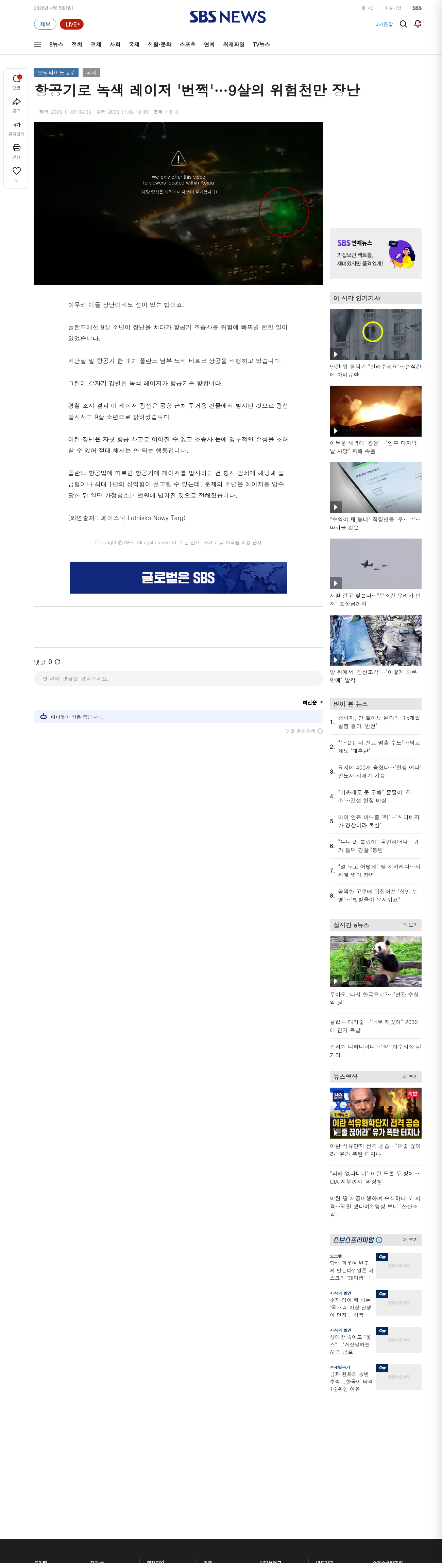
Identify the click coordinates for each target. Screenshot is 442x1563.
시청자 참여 (87, 1521)
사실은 (210, 1412)
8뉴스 (56, 44)
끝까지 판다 (215, 1475)
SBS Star (384, 1465)
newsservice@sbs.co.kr (234, 1554)
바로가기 (325, 1400)
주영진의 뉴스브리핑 (110, 1445)
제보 (320, 1420)
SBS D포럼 (386, 1475)
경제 (95, 44)
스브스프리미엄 (387, 1400)
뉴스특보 (99, 1477)
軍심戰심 (155, 1412)
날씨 (320, 1412)
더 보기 (408, 924)
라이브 (322, 1428)
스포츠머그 (271, 1412)
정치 (76, 44)
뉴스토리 (99, 1469)
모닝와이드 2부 (56, 72)
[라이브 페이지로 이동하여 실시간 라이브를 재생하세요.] (72, 24)
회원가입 (393, 8)
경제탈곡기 (340, 1367)
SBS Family (302, 1521)
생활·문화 (159, 44)
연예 (209, 44)
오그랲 (336, 1256)
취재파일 (234, 44)
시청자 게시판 (329, 1461)
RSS (320, 1453)
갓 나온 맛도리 (274, 1466)
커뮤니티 (381, 1428)
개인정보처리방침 (154, 1520)
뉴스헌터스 (101, 1420)
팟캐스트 (381, 1420)
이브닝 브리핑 (160, 1420)
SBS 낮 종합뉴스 (163, 1475)
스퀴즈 (379, 1437)
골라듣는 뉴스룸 (163, 1450)
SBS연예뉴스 (388, 1455)
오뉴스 (97, 1453)
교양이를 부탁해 (276, 1428)
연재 (207, 1400)
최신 (38, 1412)
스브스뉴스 (271, 1454)
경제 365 (212, 1437)
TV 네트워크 (46, 1477)
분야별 (40, 1400)
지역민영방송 (345, 1521)
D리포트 (211, 1445)
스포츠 (188, 44)
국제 (134, 44)
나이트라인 (101, 1461)
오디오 (153, 1438)
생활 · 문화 (45, 1453)
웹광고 (119, 1520)
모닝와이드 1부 (105, 1428)
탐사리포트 (214, 1463)
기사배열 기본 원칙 (298, 1560)
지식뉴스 (381, 1412)
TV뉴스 (261, 44)
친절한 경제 (215, 1428)
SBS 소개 (47, 1521)
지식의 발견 (341, 1293)
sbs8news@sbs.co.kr (238, 1544)
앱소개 (322, 1445)
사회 (114, 44)
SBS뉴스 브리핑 (163, 1466)
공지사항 (324, 1480)
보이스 (153, 1458)
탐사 (207, 1483)
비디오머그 (271, 1400)
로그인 (367, 8)
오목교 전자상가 (276, 1475)
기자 (320, 1437)
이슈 (38, 1485)
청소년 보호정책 (335, 1560)
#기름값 (384, 24)
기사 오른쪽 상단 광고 (374, 166)
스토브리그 (271, 1437)
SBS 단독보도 (217, 1420)
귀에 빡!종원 (272, 1420)
